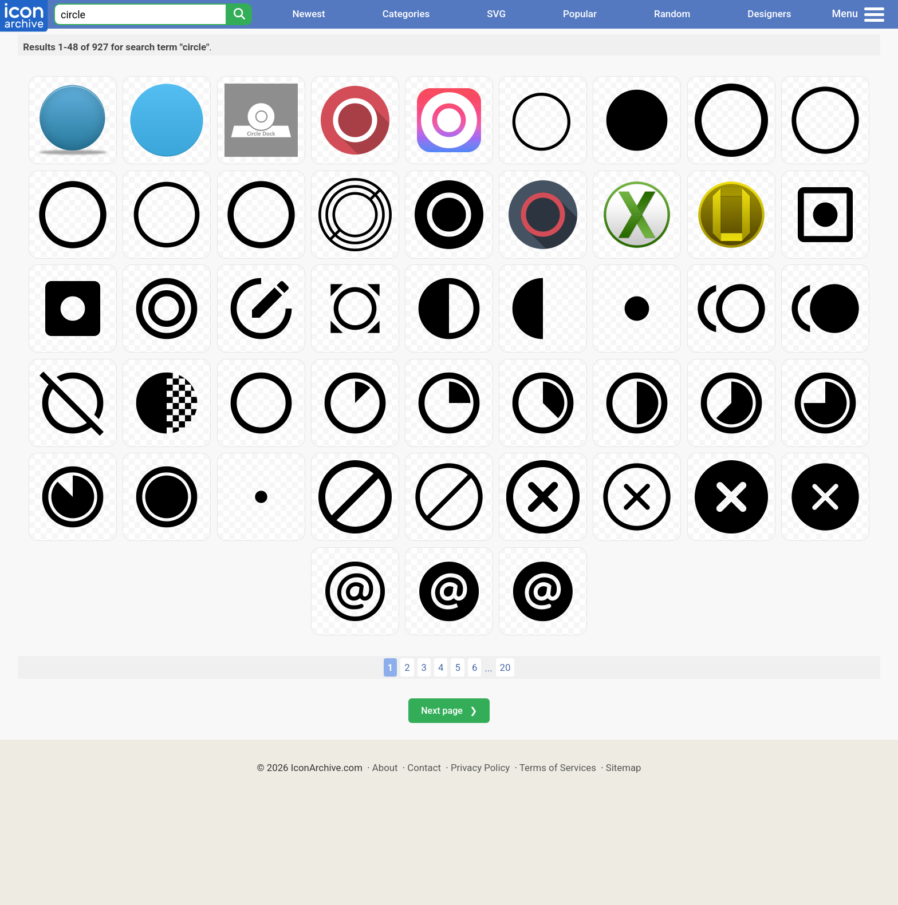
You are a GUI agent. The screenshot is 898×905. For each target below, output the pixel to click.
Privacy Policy (480, 767)
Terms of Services (557, 767)
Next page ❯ (448, 710)
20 (505, 667)
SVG (496, 13)
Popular (580, 13)
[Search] (239, 14)
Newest (308, 13)
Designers (769, 13)
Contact (424, 767)
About (385, 767)
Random (672, 13)
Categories (406, 13)
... (488, 668)
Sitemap (623, 767)
